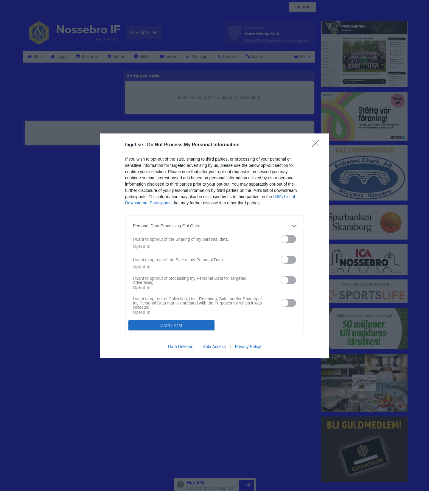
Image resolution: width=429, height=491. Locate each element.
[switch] (288, 239)
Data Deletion (180, 346)
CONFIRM (171, 325)
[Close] (317, 145)
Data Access (214, 346)
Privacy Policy (248, 346)
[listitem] (214, 226)
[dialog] (214, 245)
